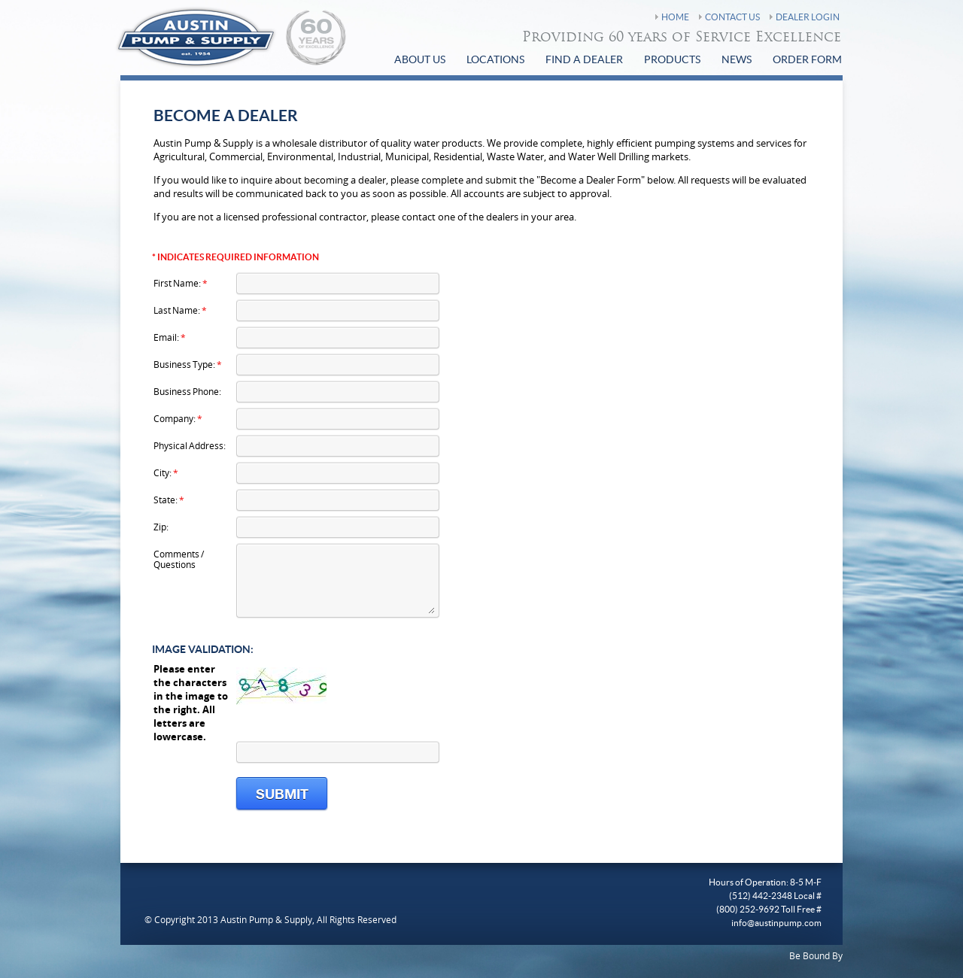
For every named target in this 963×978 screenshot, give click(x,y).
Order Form (807, 60)
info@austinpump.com (776, 923)
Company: (177, 418)
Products (672, 60)
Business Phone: (187, 390)
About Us (419, 60)
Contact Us (732, 17)
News (736, 60)
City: (165, 472)
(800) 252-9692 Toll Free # (769, 909)
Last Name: (180, 309)
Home (675, 17)
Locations (495, 60)
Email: (169, 336)
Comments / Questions (178, 558)
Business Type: (187, 363)
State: (168, 499)
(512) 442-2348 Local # (775, 896)
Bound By (823, 955)
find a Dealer (584, 60)
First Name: (180, 282)
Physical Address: (189, 445)
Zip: (161, 526)
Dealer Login (808, 17)
